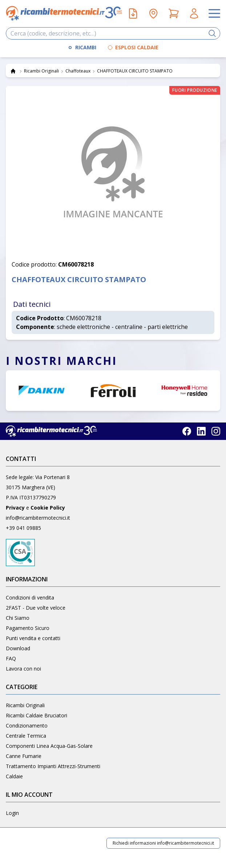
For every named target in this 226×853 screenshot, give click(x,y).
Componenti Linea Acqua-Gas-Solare (49, 745)
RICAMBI (85, 47)
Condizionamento (27, 725)
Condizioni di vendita (30, 597)
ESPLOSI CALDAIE (136, 47)
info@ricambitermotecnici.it (38, 517)
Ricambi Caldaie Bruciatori (36, 715)
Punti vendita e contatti (33, 638)
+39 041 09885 (23, 527)
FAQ (11, 658)
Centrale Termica (26, 735)
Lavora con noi (23, 668)
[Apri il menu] (214, 13)
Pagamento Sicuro (27, 628)
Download (18, 648)
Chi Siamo (17, 617)
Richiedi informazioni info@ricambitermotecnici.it (163, 843)
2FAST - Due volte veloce (35, 607)
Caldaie (14, 776)
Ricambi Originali (25, 705)
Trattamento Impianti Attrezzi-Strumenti (53, 766)
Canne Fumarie (23, 756)
